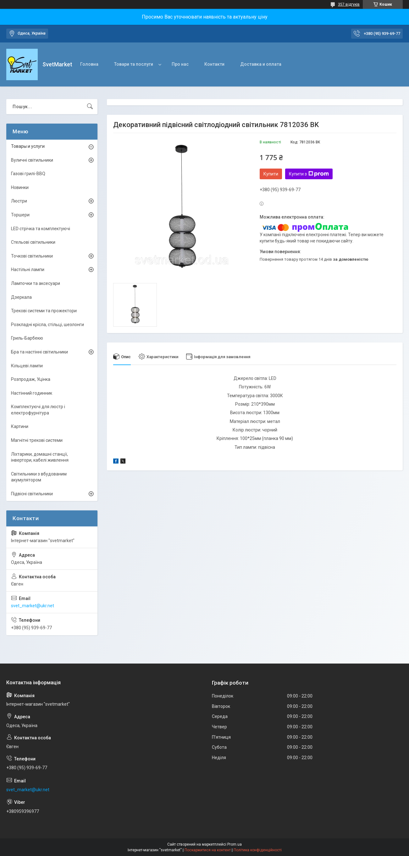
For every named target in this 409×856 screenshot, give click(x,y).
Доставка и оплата (260, 64)
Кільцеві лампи (27, 365)
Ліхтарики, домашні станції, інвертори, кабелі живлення (40, 457)
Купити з (309, 174)
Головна (89, 64)
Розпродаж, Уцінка (30, 379)
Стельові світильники (33, 242)
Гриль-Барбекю (27, 338)
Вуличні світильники (32, 160)
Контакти (214, 64)
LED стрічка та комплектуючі (40, 228)
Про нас (180, 64)
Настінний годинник (31, 393)
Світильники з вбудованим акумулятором (39, 477)
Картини (19, 426)
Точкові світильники (32, 255)
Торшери (20, 214)
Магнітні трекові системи (37, 440)
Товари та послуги (133, 64)
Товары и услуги (28, 146)
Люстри (19, 200)
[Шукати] (89, 106)
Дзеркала (21, 297)
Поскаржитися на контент (208, 850)
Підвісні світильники (32, 493)
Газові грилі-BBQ (28, 173)
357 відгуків (349, 4)
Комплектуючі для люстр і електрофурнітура (38, 409)
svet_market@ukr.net (32, 605)
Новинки (20, 187)
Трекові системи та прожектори (44, 310)
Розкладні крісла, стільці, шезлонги (47, 324)
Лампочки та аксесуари (35, 283)
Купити (270, 173)
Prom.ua (234, 844)
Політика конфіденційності (258, 850)
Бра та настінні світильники (39, 351)
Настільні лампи (27, 269)
